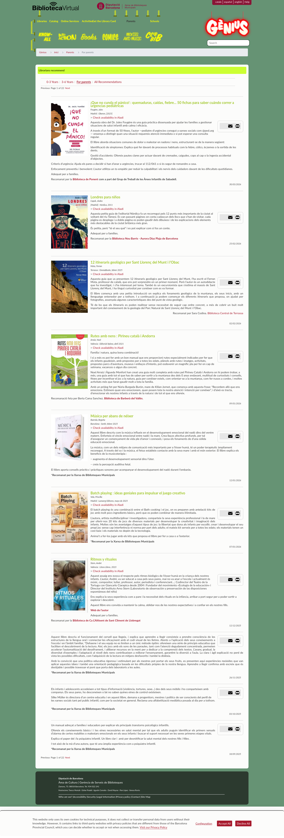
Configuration (203, 823)
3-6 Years (67, 82)
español (228, 1)
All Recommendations (107, 82)
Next (67, 88)
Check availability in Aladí (108, 117)
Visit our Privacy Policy (153, 827)
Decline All (243, 823)
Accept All (225, 823)
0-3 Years (52, 82)
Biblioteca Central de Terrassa (225, 313)
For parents (84, 82)
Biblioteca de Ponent (85, 179)
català (218, 1)
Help (247, 1)
